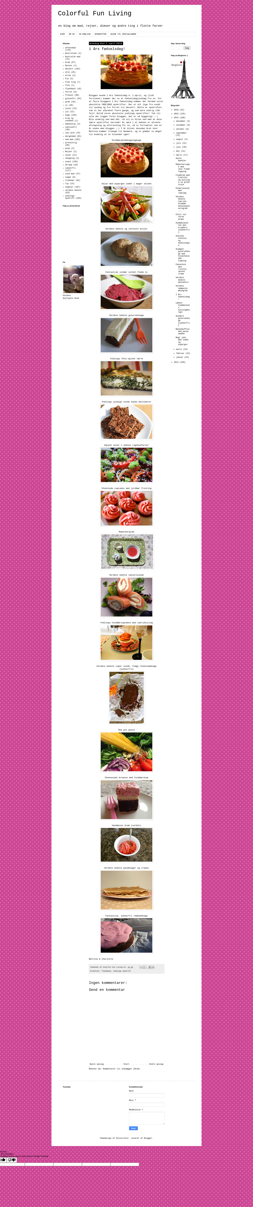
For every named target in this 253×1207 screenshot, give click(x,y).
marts (179, 349)
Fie (67, 79)
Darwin (68, 66)
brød (67, 62)
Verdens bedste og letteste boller (126, 229)
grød (67, 102)
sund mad (70, 174)
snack (68, 162)
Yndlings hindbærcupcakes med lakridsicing (126, 623)
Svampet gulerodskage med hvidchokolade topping (183, 255)
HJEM (62, 34)
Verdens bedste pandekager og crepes (126, 868)
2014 (177, 118)
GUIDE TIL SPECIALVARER (123, 34)
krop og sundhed (69, 119)
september (181, 133)
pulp (67, 148)
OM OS (72, 34)
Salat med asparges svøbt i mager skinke (127, 184)
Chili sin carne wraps (181, 216)
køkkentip (70, 124)
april (179, 155)
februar (181, 353)
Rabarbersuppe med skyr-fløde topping (183, 168)
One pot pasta (126, 730)
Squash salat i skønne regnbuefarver (126, 445)
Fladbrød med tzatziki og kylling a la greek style (183, 180)
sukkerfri (70, 168)
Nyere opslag (97, 1064)
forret (68, 92)
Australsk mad (72, 57)
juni (179, 147)
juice (68, 108)
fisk (67, 85)
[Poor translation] (12, 1160)
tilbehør (70, 180)
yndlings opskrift (122, 971)
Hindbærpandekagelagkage (126, 140)
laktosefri (71, 127)
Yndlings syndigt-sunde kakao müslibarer (127, 402)
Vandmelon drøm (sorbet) (126, 825)
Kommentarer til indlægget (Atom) (121, 1069)
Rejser (68, 152)
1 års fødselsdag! (183, 296)
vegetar (69, 187)
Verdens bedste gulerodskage (126, 315)
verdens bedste (73, 190)
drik (67, 72)
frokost (69, 95)
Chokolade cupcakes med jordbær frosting (127, 488)
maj (178, 151)
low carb (70, 133)
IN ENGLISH (85, 34)
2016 (177, 110)
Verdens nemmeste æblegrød (181, 288)
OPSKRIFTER (100, 34)
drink (68, 75)
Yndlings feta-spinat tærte (126, 358)
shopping (70, 158)
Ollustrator (122, 1138)
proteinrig (71, 143)
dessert (69, 69)
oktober (181, 129)
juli (179, 143)
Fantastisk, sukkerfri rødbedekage (126, 916)
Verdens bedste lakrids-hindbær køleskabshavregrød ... (183, 204)
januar (180, 357)
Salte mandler (181, 159)
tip (67, 184)
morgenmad (70, 136)
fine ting (70, 82)
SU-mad (68, 165)
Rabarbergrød (126, 532)
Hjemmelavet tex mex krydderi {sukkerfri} (183, 227)
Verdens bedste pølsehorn (182, 279)
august (180, 139)
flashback (106, 971)
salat (68, 155)
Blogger (148, 1138)
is (66, 105)
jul (67, 112)
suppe (68, 177)
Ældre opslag (156, 1064)
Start (126, 1064)
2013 (177, 362)
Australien (71, 53)
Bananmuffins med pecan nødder (183, 331)
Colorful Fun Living (95, 13)
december (181, 121)
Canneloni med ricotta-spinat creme (181, 269)
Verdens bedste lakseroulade (126, 575)
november (181, 125)
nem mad (69, 139)
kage (67, 115)
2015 (177, 114)
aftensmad (70, 48)
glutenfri (70, 98)
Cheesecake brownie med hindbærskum (126, 777)
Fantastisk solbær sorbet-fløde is (126, 272)
